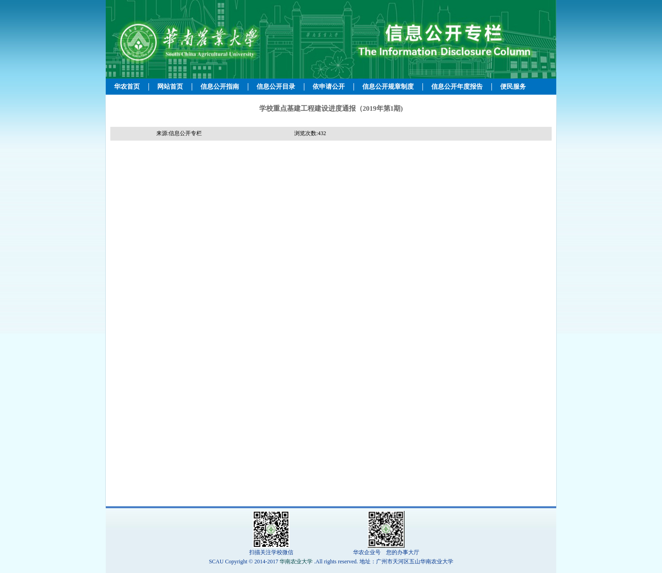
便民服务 (513, 86)
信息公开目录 (276, 86)
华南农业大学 (296, 561)
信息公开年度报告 (457, 86)
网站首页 (170, 86)
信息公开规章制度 (388, 86)
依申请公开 (329, 86)
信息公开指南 (219, 86)
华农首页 (127, 86)
